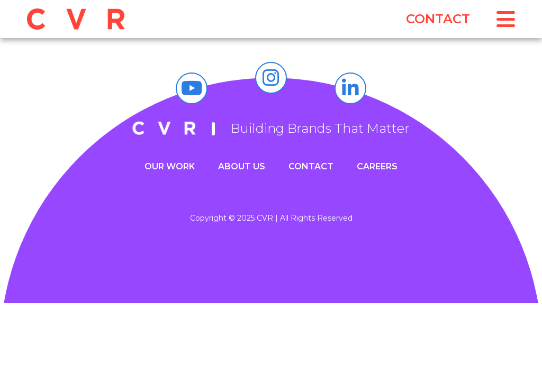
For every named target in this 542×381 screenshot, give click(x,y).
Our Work (169, 166)
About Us (241, 166)
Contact (438, 18)
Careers (377, 166)
